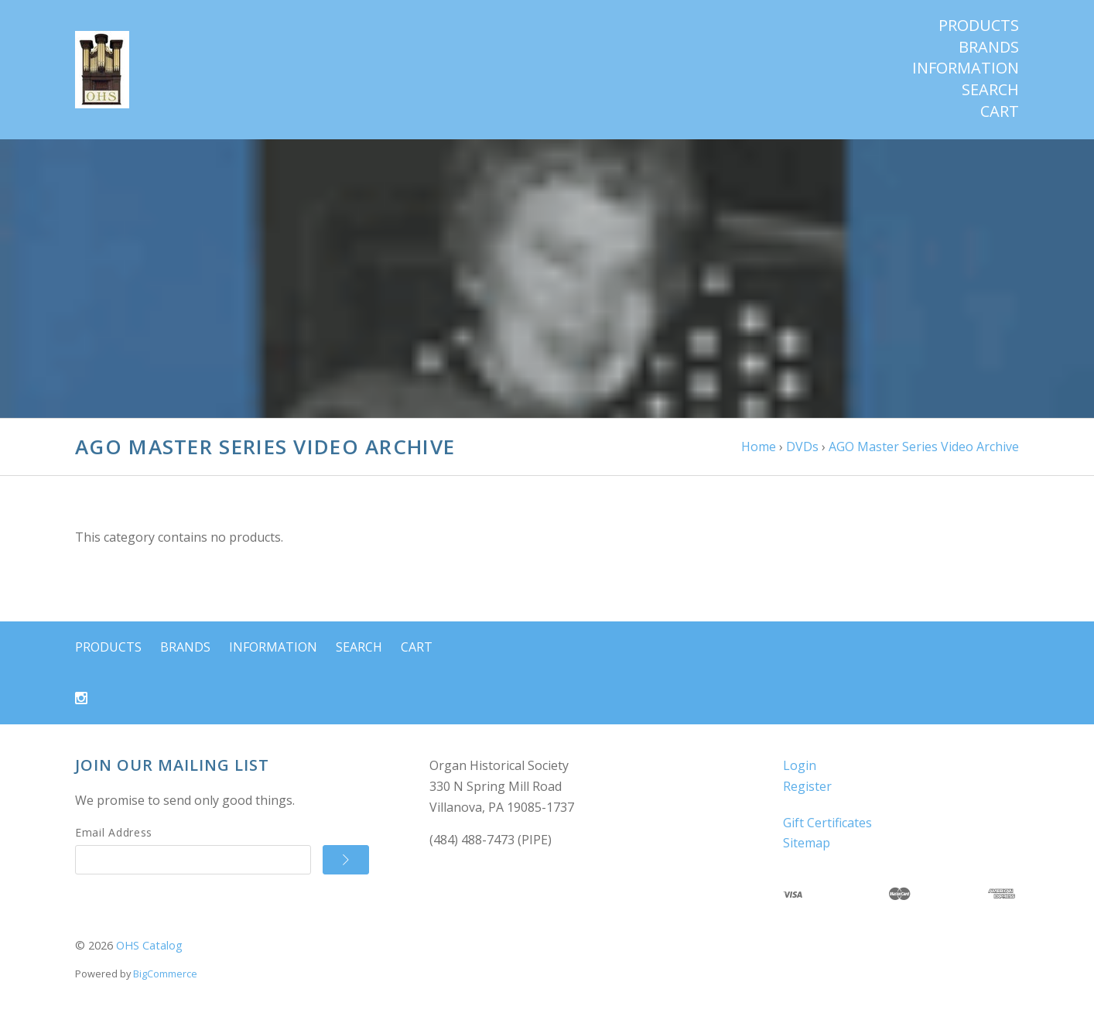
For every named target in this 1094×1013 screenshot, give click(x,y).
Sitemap (806, 842)
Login (799, 765)
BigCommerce (165, 973)
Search (990, 90)
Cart (999, 111)
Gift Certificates (827, 822)
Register (807, 786)
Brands (989, 47)
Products (978, 25)
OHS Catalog (149, 945)
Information (965, 68)
